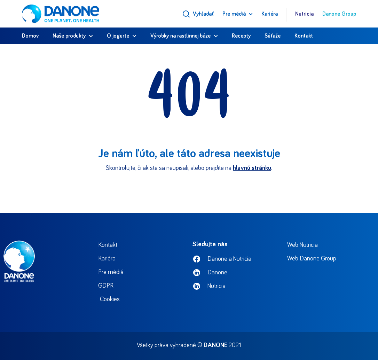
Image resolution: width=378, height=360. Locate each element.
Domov (30, 36)
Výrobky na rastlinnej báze (180, 36)
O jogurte (118, 36)
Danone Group (339, 14)
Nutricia (304, 14)
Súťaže (273, 36)
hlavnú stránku (252, 168)
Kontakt (303, 36)
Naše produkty (69, 36)
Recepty (241, 36)
